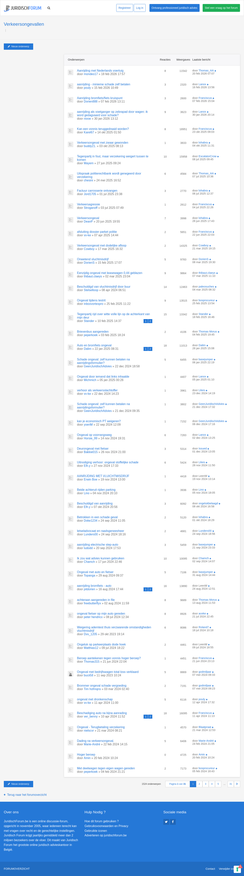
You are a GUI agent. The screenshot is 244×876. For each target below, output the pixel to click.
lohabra (203, 142)
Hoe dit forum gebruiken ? (101, 821)
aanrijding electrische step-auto (97, 544)
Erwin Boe (90, 479)
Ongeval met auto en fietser (95, 572)
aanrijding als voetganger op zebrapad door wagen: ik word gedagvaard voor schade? (112, 113)
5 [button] (218, 784)
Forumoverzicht (17, 868)
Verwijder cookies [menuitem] (229, 868)
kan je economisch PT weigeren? (99, 421)
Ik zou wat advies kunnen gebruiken (100, 558)
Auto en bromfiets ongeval (94, 345)
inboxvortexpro (93, 303)
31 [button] (231, 784)
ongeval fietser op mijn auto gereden (101, 613)
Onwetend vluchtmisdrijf (93, 259)
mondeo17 (91, 74)
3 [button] (205, 784)
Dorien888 (91, 101)
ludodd (88, 548)
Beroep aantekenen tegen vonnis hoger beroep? (109, 658)
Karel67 (89, 132)
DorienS (89, 262)
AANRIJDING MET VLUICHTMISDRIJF (103, 476)
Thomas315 (92, 661)
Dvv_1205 (90, 634)
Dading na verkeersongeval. (95, 740)
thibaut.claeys (93, 276)
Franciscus (205, 97)
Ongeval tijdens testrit (91, 300)
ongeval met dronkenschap (95, 699)
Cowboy (89, 249)
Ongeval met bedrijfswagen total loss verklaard (108, 671)
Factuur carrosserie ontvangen (97, 190)
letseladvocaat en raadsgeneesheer (100, 530)
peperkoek (91, 335)
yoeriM (88, 424)
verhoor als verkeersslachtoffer (97, 390)
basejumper (206, 359)
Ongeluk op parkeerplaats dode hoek (101, 644)
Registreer (125, 7)
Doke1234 (90, 520)
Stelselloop (91, 290)
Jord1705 (90, 194)
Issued (203, 448)
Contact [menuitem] (210, 868)
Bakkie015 (91, 452)
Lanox (202, 84)
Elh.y (87, 465)
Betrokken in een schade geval (97, 517)
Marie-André (92, 744)
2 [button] (199, 784)
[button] (237, 784)
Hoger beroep (86, 754)
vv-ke (87, 235)
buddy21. (90, 146)
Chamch (89, 561)
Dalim (88, 348)
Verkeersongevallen (24, 24)
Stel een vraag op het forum (221, 7)
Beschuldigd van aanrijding (94, 503)
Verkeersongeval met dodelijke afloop (101, 245)
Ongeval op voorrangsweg (94, 434)
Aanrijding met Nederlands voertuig (100, 70)
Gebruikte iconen (95, 830)
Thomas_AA (206, 70)
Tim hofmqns (92, 689)
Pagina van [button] (177, 784)
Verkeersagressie (88, 204)
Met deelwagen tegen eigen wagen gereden (106, 768)
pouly (87, 87)
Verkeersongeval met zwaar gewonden (102, 142)
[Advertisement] (32, 78)
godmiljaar (205, 671)
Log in (139, 7)
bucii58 (88, 675)
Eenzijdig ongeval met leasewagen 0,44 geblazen (109, 273)
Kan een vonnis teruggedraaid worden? (103, 129)
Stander (89, 321)
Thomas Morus (208, 331)
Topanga (89, 575)
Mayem (89, 163)
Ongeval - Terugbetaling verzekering (101, 727)
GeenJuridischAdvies (98, 366)
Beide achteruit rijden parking (96, 489)
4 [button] (212, 784)
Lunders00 (91, 534)
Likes (202, 390)
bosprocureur (207, 300)
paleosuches (206, 286)
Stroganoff (91, 207)
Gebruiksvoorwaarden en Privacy (106, 826)
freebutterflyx (92, 603)
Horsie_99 (90, 438)
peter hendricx (93, 617)
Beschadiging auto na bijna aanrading (102, 713)
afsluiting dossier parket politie (97, 231)
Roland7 (204, 627)
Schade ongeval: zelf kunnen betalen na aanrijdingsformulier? (103, 361)
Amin (87, 758)
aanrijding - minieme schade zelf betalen (103, 84)
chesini (88, 180)
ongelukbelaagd (208, 503)
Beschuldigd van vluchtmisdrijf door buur (103, 286)
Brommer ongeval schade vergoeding (101, 685)
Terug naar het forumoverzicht (27, 794)
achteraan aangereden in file (96, 599)
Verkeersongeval (88, 218)
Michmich (90, 380)
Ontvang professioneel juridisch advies (174, 7)
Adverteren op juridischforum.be (105, 835)
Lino (86, 493)
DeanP (88, 221)
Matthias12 (91, 647)
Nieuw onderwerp (18, 46)
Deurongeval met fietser (93, 448)
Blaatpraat (205, 727)
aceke (202, 613)
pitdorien (89, 589)
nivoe (87, 118)
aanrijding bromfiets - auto (94, 585)
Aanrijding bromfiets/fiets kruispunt (99, 98)
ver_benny (91, 716)
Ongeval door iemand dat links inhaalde (103, 376)
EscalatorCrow (208, 156)
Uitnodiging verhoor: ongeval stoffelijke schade (107, 462)
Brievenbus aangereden (93, 331)
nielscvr (89, 730)
